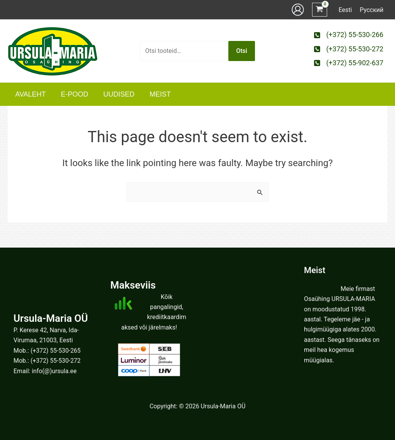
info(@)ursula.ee (54, 371)
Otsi (241, 50)
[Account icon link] (297, 9)
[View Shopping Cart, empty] (319, 10)
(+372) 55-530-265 (55, 350)
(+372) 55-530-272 (55, 360)
